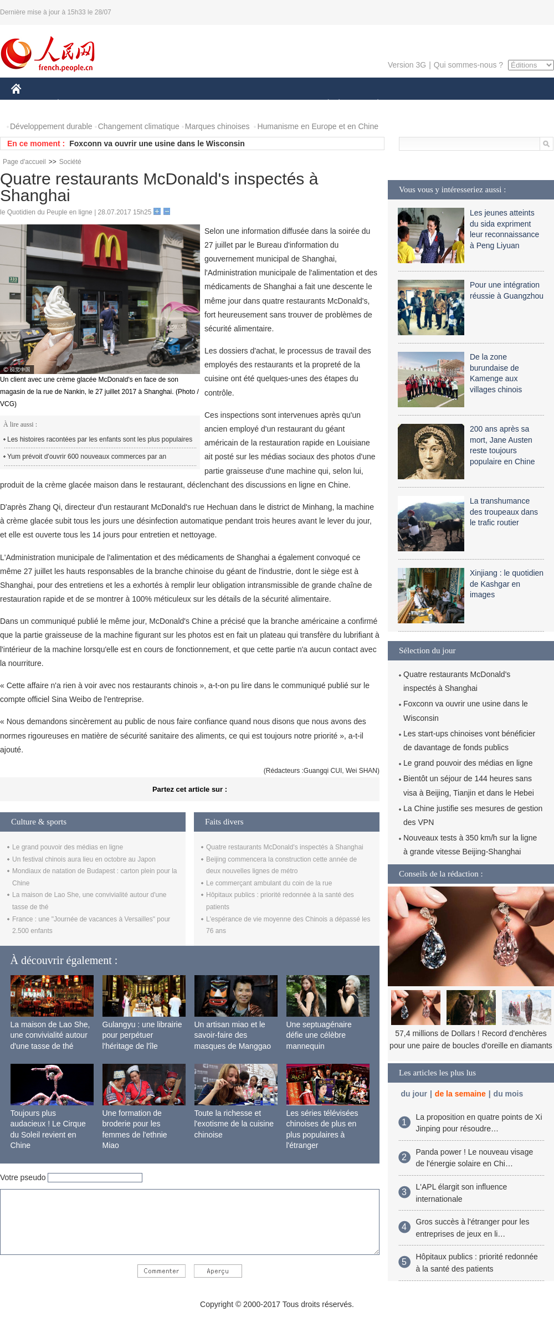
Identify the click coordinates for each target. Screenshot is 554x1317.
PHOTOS (514, 104)
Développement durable (51, 126)
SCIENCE (224, 104)
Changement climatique (138, 126)
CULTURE (274, 104)
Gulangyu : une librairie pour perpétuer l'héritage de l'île (142, 1035)
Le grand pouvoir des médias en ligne (67, 847)
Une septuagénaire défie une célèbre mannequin (319, 1035)
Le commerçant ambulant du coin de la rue (269, 883)
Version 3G (407, 64)
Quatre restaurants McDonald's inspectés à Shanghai (284, 847)
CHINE (30, 104)
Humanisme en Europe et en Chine (317, 126)
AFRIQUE (175, 104)
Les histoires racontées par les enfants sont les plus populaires (99, 439)
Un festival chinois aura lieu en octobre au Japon (84, 859)
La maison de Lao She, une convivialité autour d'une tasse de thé (50, 1035)
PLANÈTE (372, 104)
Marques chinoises (217, 126)
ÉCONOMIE (78, 104)
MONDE (128, 104)
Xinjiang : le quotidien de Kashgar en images (506, 583)
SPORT (416, 104)
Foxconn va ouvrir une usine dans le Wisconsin (157, 143)
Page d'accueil (24, 162)
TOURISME (463, 104)
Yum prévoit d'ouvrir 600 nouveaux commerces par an (86, 456)
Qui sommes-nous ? (468, 64)
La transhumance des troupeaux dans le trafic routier (504, 511)
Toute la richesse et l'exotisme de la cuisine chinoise (234, 1124)
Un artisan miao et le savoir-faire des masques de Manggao (232, 1035)
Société (70, 162)
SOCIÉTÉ (323, 104)
